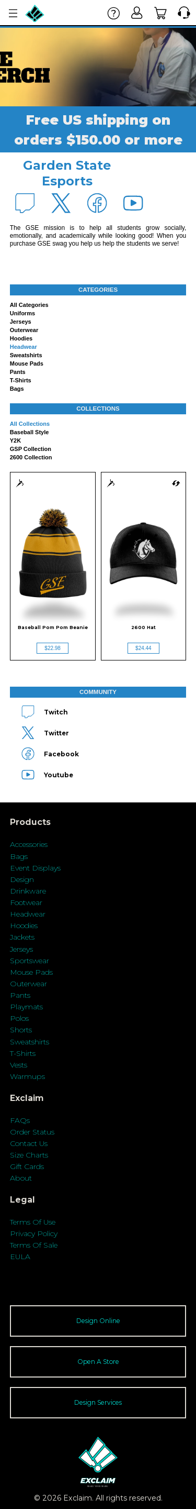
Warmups (27, 1076)
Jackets (22, 937)
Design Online (98, 1321)
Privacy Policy (33, 1233)
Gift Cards (27, 1166)
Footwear (26, 902)
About (21, 1178)
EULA (20, 1256)
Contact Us (29, 1143)
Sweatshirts (26, 355)
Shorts (21, 1029)
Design (22, 879)
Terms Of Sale (33, 1245)
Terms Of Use (32, 1222)
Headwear (23, 347)
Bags (17, 388)
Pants (18, 372)
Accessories (29, 844)
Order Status (32, 1132)
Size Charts (29, 1155)
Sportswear (29, 960)
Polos (19, 1018)
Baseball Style (29, 432)
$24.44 (143, 648)
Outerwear (24, 330)
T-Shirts (23, 1053)
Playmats (26, 1006)
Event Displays (35, 868)
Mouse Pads (26, 363)
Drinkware (28, 891)
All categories (29, 305)
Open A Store (98, 1361)
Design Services (98, 1402)
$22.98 (52, 648)
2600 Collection (31, 457)
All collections (30, 424)
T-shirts (20, 380)
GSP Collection (30, 449)
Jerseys (20, 321)
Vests (18, 1065)
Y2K (15, 440)
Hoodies (21, 338)
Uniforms (22, 313)
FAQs (20, 1120)
